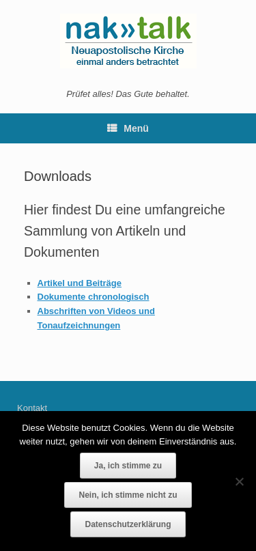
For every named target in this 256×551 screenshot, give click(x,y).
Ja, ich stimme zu (128, 465)
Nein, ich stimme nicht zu (128, 495)
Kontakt (32, 408)
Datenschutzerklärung (128, 524)
